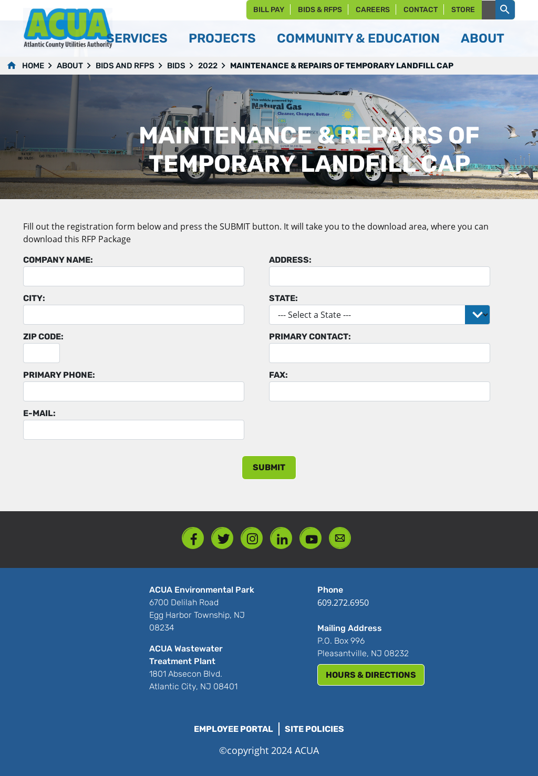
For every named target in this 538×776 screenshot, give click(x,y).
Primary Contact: (310, 337)
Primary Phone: (59, 375)
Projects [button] (222, 38)
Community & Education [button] (358, 38)
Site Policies (314, 729)
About (70, 65)
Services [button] (137, 38)
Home (33, 65)
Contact (421, 9)
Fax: (278, 375)
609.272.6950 (343, 602)
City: (34, 298)
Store (463, 9)
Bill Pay (268, 9)
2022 (208, 65)
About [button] (482, 38)
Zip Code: (43, 337)
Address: (290, 260)
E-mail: (39, 413)
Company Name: (58, 260)
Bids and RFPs (125, 65)
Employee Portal (233, 729)
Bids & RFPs (320, 9)
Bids (176, 65)
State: (283, 298)
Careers (373, 9)
